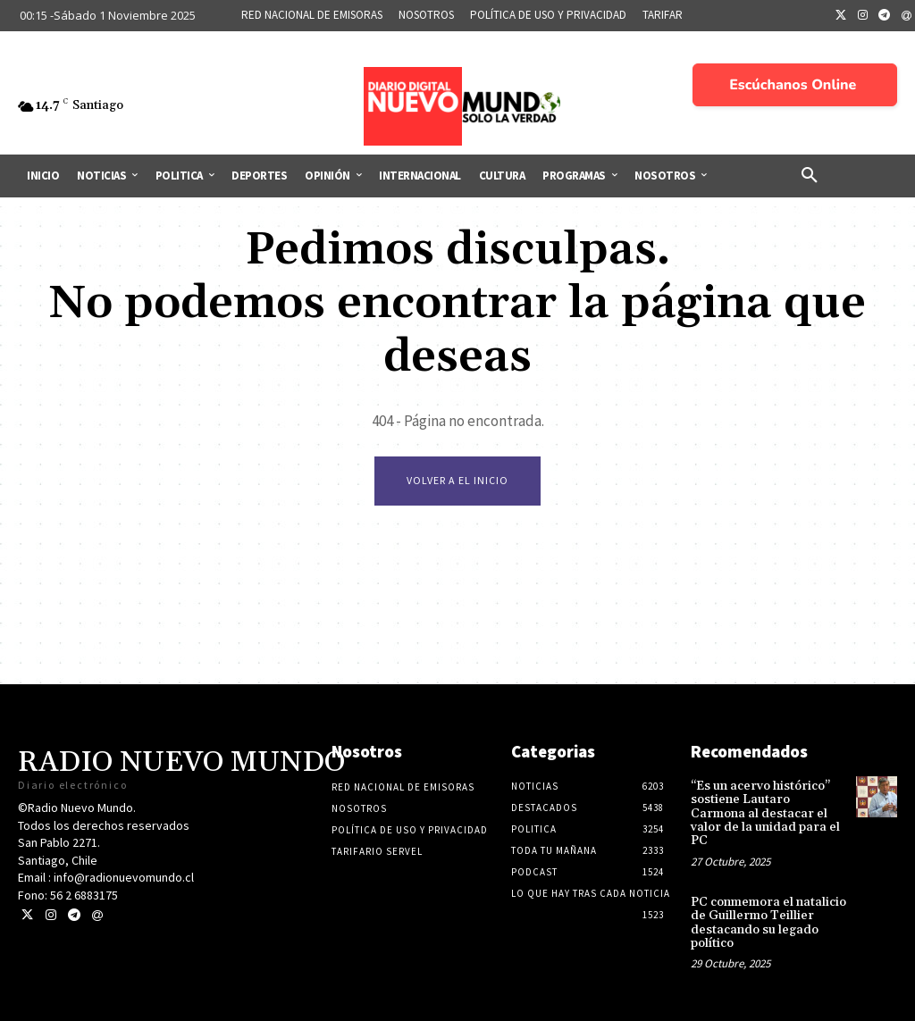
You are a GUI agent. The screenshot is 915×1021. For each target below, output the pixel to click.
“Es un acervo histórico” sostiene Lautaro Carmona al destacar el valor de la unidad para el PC (765, 813)
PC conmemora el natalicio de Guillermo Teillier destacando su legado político (768, 922)
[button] (809, 176)
